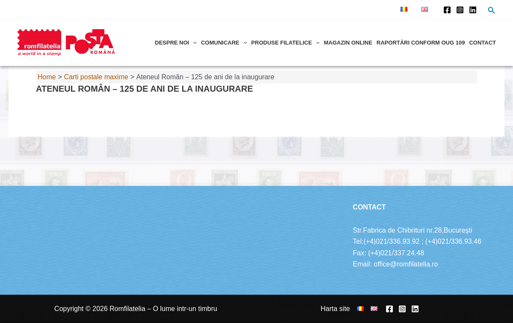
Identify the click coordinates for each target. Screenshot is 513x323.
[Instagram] (460, 10)
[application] (193, 42)
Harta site (335, 308)
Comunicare (224, 42)
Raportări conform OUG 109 (421, 42)
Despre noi (176, 42)
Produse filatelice (285, 42)
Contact (482, 42)
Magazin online (348, 42)
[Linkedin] (473, 10)
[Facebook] (447, 10)
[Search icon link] (491, 11)
